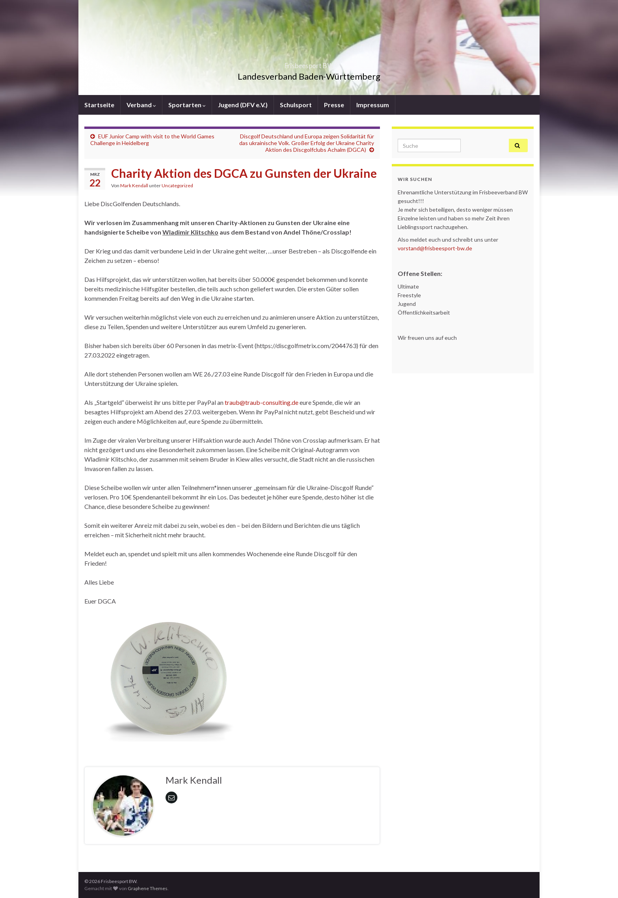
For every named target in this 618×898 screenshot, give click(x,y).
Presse (334, 104)
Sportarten (187, 104)
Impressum (372, 104)
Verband (141, 104)
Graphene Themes (148, 888)
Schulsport (296, 104)
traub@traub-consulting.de (261, 402)
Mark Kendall (134, 185)
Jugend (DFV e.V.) (243, 104)
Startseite (99, 104)
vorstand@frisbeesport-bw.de (435, 248)
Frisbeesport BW (309, 63)
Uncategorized (177, 185)
